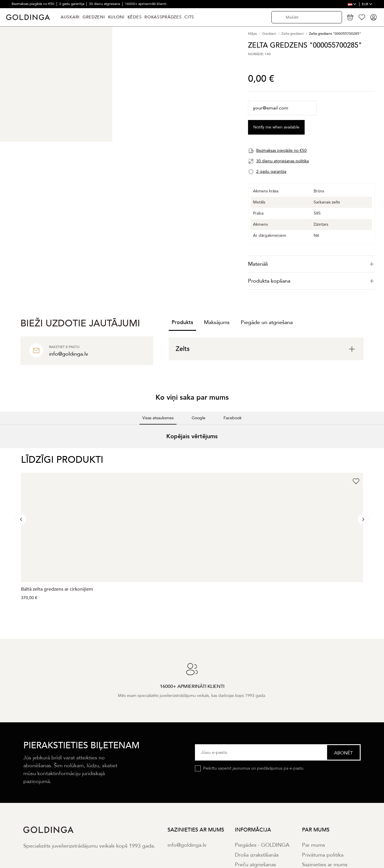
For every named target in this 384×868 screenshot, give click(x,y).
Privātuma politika (322, 855)
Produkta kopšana (311, 281)
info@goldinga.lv (187, 845)
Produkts (182, 322)
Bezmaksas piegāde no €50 (33, 3)
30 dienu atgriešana (105, 3)
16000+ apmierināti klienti (145, 3)
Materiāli (311, 264)
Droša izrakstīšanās (257, 855)
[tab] (311, 264)
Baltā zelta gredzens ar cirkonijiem (57, 589)
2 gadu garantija (72, 3)
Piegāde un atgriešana (267, 322)
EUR (367, 4)
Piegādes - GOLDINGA (262, 845)
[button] (4, 454)
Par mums (313, 845)
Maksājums (217, 322)
